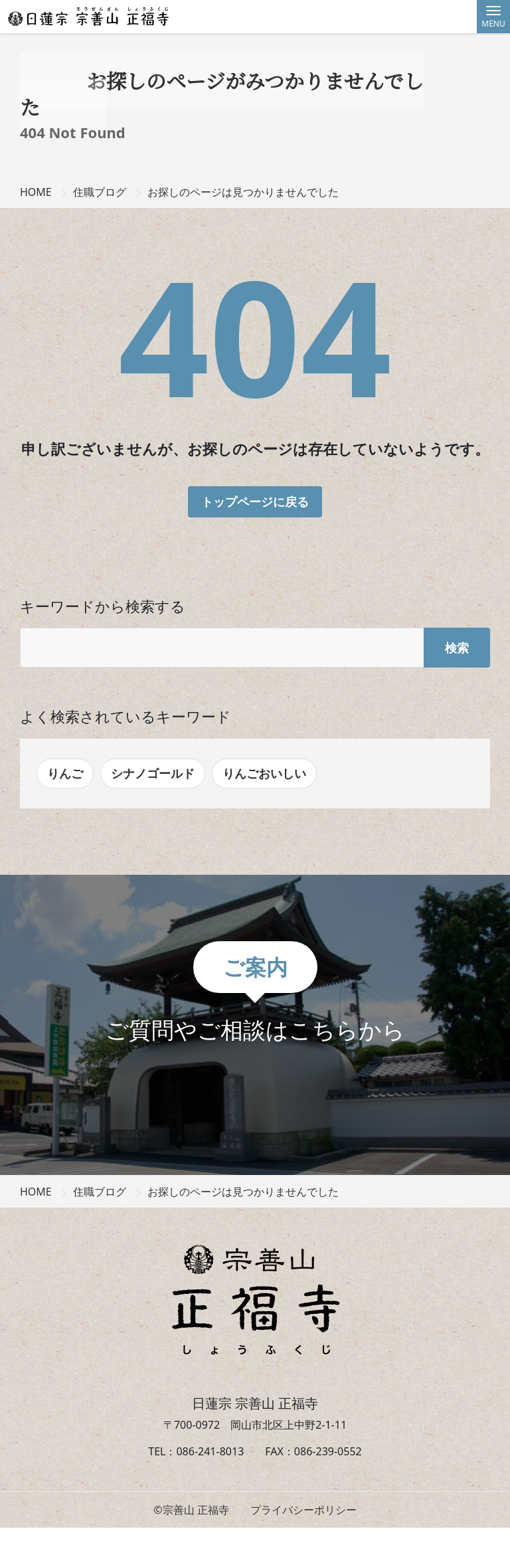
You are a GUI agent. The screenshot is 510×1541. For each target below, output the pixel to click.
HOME (36, 192)
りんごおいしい (264, 773)
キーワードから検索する (102, 605)
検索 (457, 648)
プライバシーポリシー (303, 1509)
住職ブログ (99, 192)
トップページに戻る (255, 501)
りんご (65, 773)
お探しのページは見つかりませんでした (243, 192)
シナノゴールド (153, 773)
